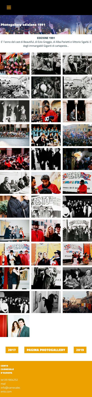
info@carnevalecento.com (10, 390)
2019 (80, 349)
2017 (12, 349)
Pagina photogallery (46, 349)
